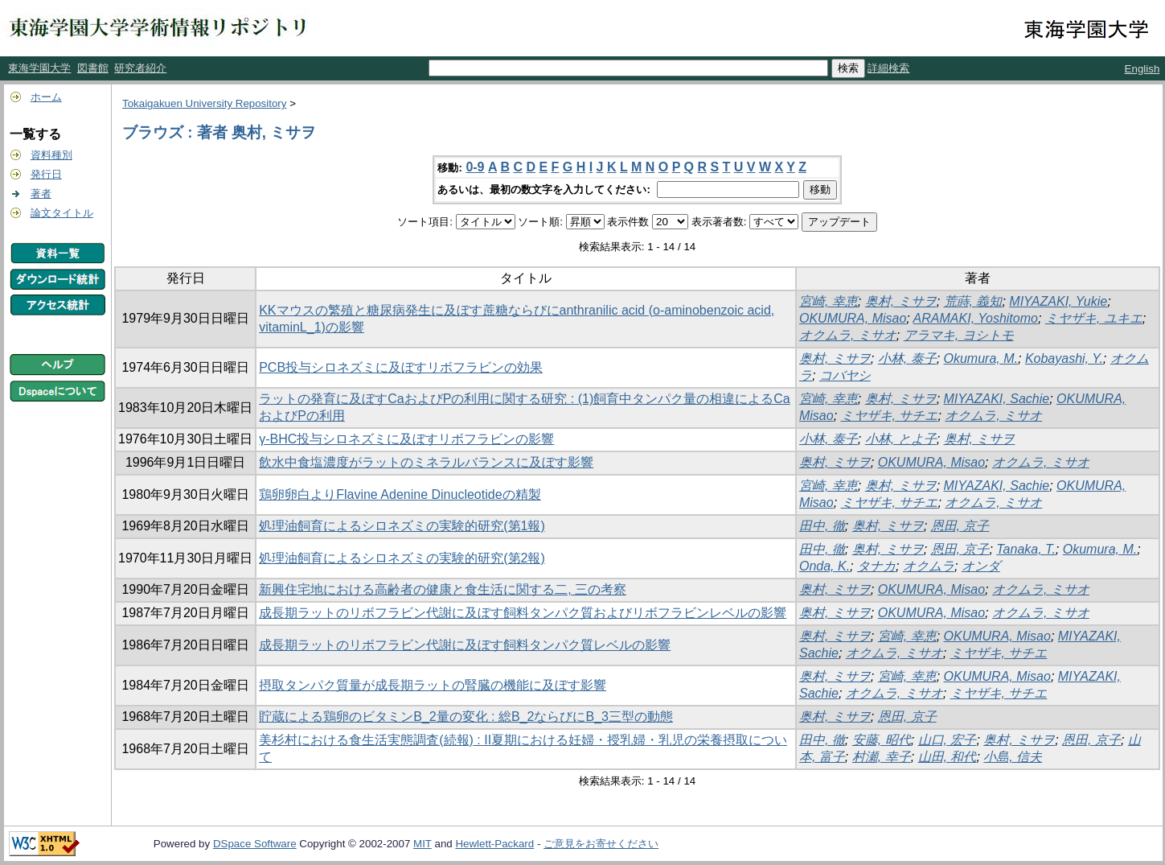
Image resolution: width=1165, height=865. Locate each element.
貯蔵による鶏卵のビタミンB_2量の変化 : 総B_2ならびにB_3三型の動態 (466, 716)
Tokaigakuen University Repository (204, 103)
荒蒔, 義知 (973, 301)
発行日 (46, 174)
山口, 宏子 (947, 740)
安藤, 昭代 (881, 740)
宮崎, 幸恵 (828, 301)
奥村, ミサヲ (901, 301)
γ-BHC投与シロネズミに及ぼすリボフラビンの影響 (406, 439)
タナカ (876, 566)
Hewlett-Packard (494, 844)
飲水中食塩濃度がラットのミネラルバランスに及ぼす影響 (426, 462)
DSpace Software (255, 844)
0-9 (475, 167)
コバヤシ (845, 375)
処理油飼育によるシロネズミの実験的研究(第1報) (402, 526)
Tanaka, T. (1026, 549)
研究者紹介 (140, 68)
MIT (422, 844)
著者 (41, 193)
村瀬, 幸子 (881, 757)
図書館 (93, 68)
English (1142, 69)
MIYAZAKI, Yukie (1058, 301)
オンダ (981, 566)
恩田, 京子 (960, 526)
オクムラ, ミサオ (847, 335)
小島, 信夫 (1012, 757)
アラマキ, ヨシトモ (959, 335)
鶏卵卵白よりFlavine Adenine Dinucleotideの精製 (399, 494)
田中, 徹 (822, 526)
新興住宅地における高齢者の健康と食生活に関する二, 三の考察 (442, 589)
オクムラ (928, 566)
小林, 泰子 (907, 358)
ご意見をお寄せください (601, 844)
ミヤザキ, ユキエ (1093, 318)
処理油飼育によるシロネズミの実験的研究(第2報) (402, 558)
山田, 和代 (947, 757)
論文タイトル (62, 213)
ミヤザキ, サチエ (889, 415)
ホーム (46, 97)
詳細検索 (888, 68)
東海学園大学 (39, 68)
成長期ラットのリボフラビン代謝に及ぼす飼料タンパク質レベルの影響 (465, 645)
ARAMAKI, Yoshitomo (975, 318)
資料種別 (51, 155)
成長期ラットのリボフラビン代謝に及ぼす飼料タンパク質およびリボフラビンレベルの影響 (522, 613)
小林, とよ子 (901, 439)
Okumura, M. (981, 358)
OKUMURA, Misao (852, 318)
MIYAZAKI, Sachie (997, 399)
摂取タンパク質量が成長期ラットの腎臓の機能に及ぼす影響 (432, 685)
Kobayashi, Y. (1064, 358)
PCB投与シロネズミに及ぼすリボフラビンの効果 (401, 367)
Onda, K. (824, 566)
